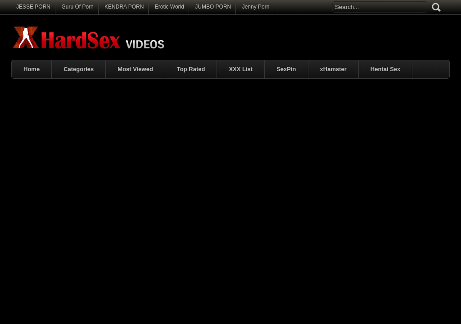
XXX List (241, 69)
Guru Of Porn (77, 7)
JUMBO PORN (213, 7)
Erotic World (169, 7)
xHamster (333, 69)
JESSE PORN (33, 7)
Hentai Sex (385, 69)
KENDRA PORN (124, 7)
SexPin (286, 69)
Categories (78, 69)
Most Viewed (135, 69)
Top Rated (191, 69)
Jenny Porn (256, 7)
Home (31, 69)
